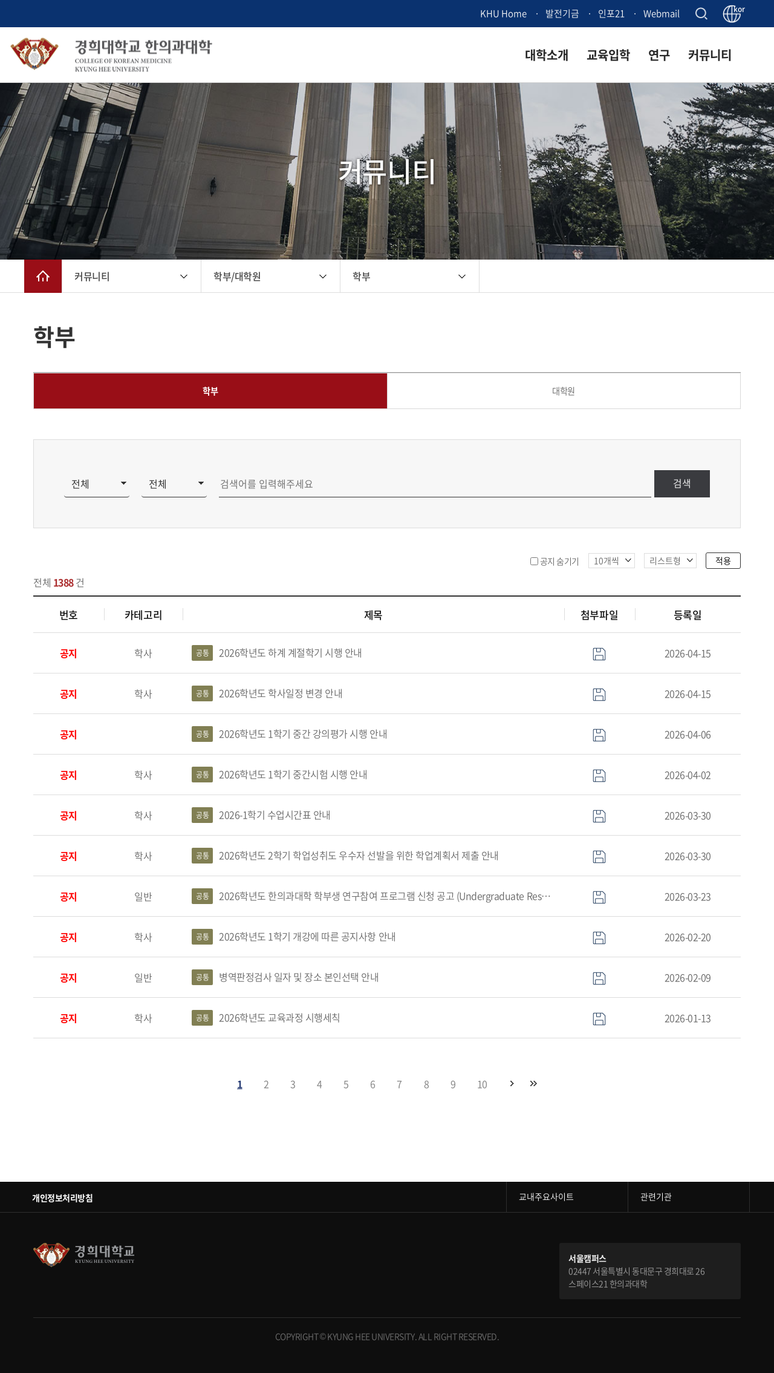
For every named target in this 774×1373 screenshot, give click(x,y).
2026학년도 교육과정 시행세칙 (266, 1018)
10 (482, 1083)
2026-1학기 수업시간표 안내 (261, 816)
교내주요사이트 (546, 1197)
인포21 (611, 13)
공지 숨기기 (559, 561)
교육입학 (608, 55)
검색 (681, 484)
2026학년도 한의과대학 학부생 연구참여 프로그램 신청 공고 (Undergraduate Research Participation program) (373, 897)
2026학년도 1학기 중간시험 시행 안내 (280, 775)
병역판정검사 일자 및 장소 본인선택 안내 (285, 978)
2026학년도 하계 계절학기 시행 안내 (277, 653)
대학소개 (546, 55)
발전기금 (562, 13)
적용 (723, 560)
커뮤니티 (710, 55)
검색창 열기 (701, 13)
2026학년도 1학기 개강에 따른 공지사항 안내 (294, 937)
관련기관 (656, 1197)
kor (737, 10)
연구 (659, 55)
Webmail (661, 13)
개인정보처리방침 (62, 1197)
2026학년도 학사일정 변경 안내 (267, 694)
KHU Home (503, 13)
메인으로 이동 (43, 276)
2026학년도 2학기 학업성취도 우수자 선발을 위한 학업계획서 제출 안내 (345, 856)
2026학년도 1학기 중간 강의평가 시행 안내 (289, 734)
